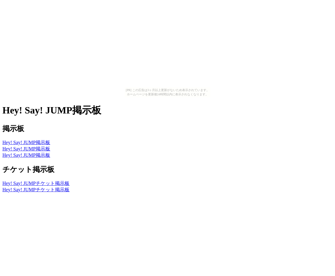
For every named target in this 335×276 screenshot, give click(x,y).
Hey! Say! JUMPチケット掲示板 (35, 183)
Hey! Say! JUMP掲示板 (26, 142)
